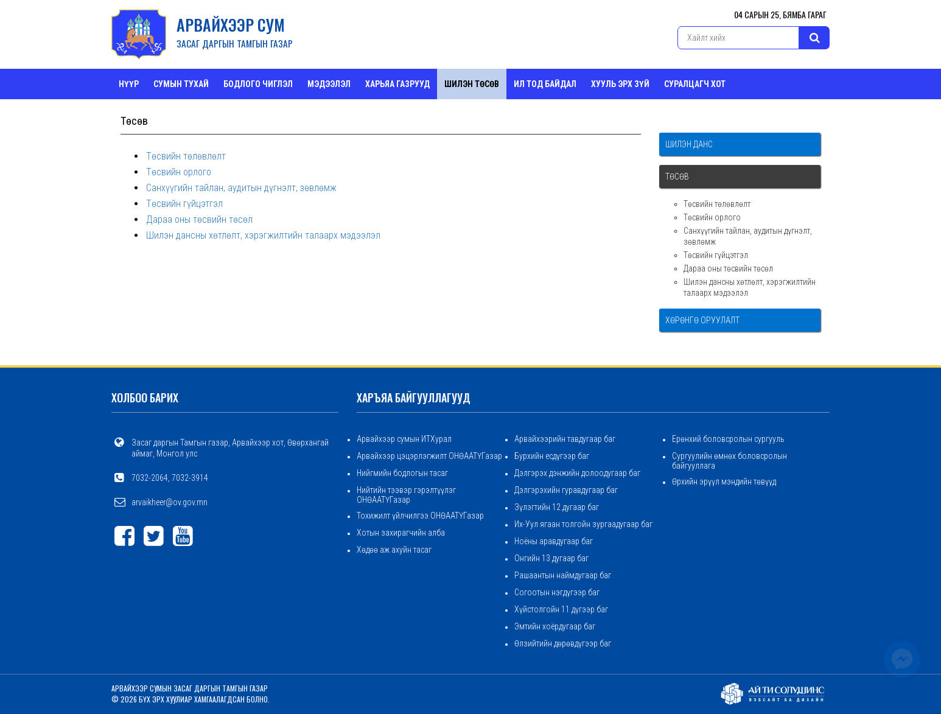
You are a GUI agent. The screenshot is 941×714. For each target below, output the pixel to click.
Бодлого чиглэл (258, 84)
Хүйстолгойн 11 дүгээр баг (561, 609)
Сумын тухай (181, 84)
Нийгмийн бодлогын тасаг (402, 473)
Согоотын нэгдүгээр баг (557, 592)
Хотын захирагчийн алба (401, 532)
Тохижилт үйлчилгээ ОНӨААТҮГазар (420, 515)
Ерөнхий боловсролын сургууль (728, 439)
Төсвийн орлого (178, 172)
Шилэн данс (689, 144)
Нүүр (129, 84)
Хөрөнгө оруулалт (702, 320)
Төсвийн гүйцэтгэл (184, 203)
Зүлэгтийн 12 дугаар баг (556, 507)
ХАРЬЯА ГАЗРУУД (397, 84)
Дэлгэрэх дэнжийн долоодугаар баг (577, 473)
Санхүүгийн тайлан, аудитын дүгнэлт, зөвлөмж (241, 188)
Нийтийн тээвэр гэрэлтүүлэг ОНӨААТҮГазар (406, 495)
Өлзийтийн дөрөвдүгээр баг (562, 643)
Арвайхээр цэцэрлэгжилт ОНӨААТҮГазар (429, 456)
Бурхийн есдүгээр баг (551, 456)
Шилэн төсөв (471, 84)
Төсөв (677, 176)
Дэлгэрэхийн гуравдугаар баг (566, 490)
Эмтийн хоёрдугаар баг (554, 626)
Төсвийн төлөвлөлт (186, 156)
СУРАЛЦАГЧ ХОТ (695, 84)
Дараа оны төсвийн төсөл (199, 219)
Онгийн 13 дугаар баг (551, 558)
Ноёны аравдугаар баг (553, 541)
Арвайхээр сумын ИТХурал (404, 439)
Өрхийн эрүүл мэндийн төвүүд (724, 481)
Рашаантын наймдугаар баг (562, 575)
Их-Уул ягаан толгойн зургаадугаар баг (583, 524)
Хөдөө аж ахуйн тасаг (394, 550)
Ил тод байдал (545, 84)
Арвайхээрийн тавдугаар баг (564, 439)
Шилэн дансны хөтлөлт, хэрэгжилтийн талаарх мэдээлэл (263, 235)
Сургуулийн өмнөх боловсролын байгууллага (729, 461)
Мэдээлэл (329, 84)
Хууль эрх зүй (620, 84)
